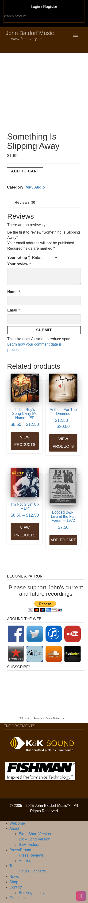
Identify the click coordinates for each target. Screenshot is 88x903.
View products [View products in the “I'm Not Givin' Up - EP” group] (24, 531)
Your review (19, 264)
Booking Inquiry (32, 893)
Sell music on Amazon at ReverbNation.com (42, 718)
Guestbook (18, 898)
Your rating (18, 257)
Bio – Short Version (35, 834)
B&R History (29, 845)
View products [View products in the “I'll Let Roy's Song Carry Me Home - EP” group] (24, 441)
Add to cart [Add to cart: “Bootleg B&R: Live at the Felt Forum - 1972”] (63, 540)
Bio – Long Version (34, 839)
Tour (13, 866)
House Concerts (32, 871)
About (14, 828)
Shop (13, 882)
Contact (15, 887)
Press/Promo (20, 850)
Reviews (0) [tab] (25, 202)
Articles (25, 861)
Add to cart (25, 171)
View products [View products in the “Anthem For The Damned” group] (63, 442)
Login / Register (44, 7)
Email (13, 310)
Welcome (17, 823)
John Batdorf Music (30, 33)
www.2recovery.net (19, 39)
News (14, 876)
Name (13, 292)
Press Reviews (31, 855)
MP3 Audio (35, 187)
